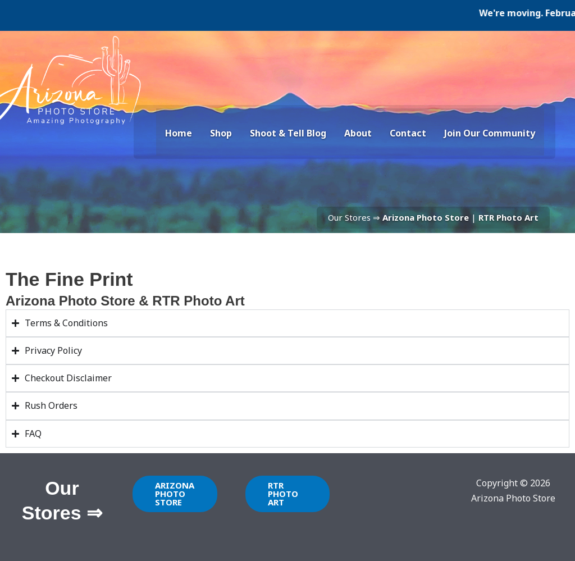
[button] (175, 494)
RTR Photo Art (508, 217)
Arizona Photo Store (425, 217)
